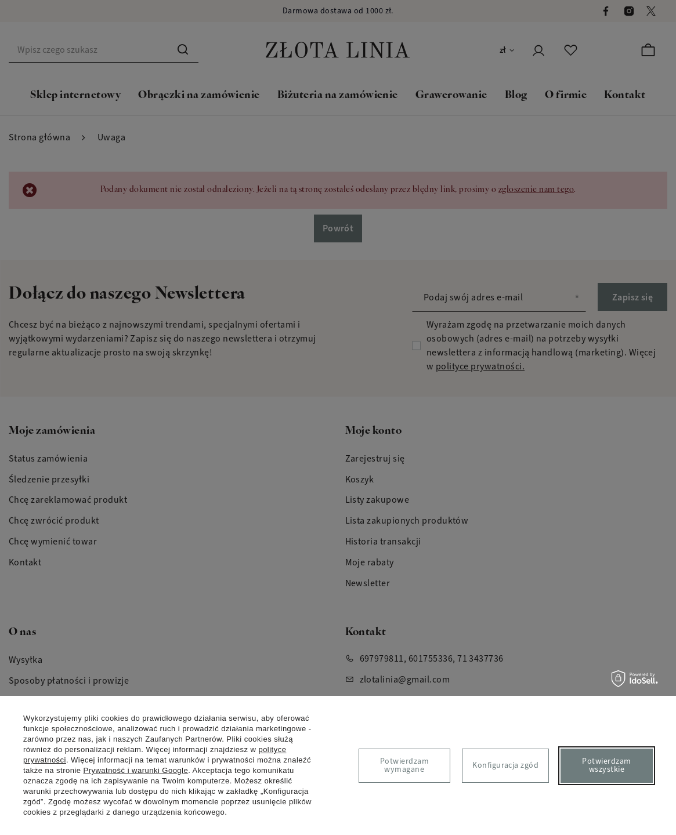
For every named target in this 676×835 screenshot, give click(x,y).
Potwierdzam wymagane (404, 765)
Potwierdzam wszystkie (606, 765)
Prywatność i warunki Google (136, 770)
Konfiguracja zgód (505, 765)
